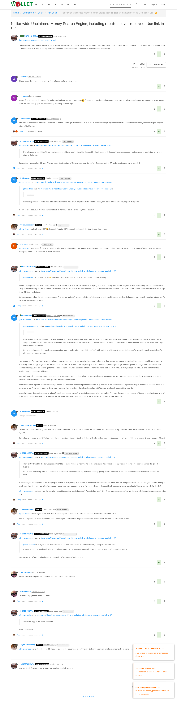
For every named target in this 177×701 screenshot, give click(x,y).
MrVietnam (25, 119)
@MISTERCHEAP (65, 178)
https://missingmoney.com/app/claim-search (37, 40)
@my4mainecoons (70, 267)
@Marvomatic (68, 611)
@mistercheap (25, 182)
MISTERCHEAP (30, 36)
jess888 (23, 77)
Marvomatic (25, 572)
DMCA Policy (88, 696)
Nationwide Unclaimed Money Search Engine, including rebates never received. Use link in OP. (73, 145)
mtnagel (23, 96)
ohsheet (23, 244)
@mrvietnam (24, 145)
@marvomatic (25, 615)
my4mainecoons (26, 225)
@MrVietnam (68, 141)
